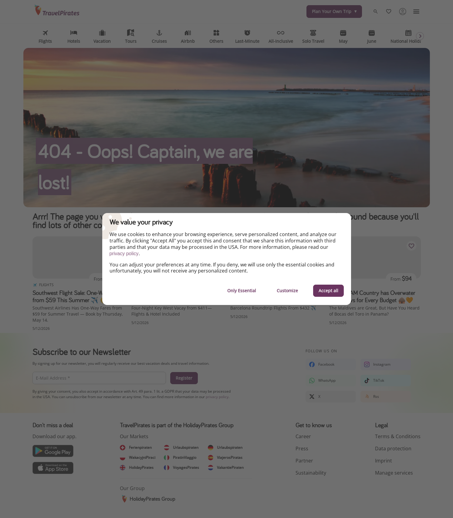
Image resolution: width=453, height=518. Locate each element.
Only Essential (241, 290)
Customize (287, 290)
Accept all (328, 290)
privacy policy (124, 253)
